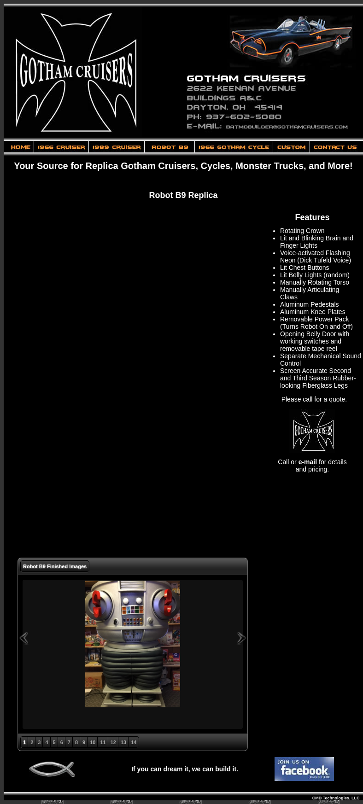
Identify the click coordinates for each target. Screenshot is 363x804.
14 (133, 742)
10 (92, 742)
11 (102, 742)
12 (113, 742)
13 (123, 742)
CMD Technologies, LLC (337, 798)
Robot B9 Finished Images (55, 566)
